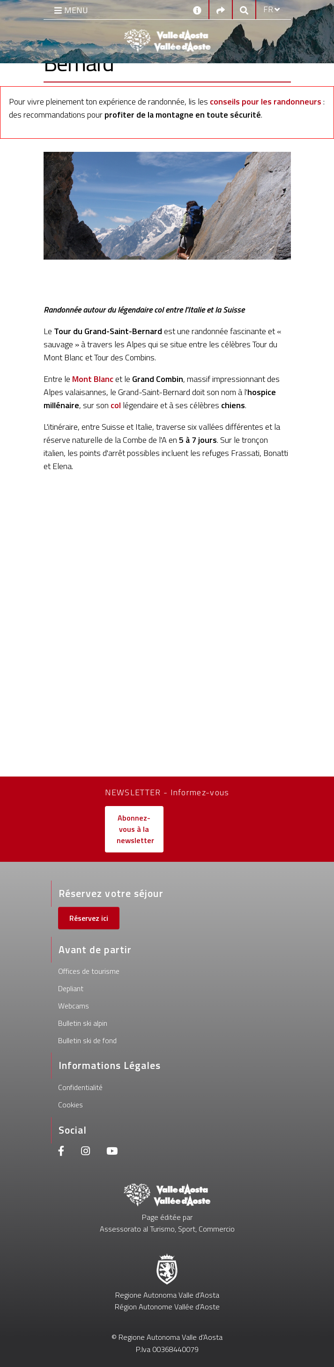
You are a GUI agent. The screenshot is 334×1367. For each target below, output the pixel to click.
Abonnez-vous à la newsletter (135, 829)
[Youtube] (112, 1152)
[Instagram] (85, 1152)
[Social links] (220, 10)
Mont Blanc (92, 379)
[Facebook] (61, 1152)
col (116, 405)
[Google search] (244, 10)
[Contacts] (197, 9)
